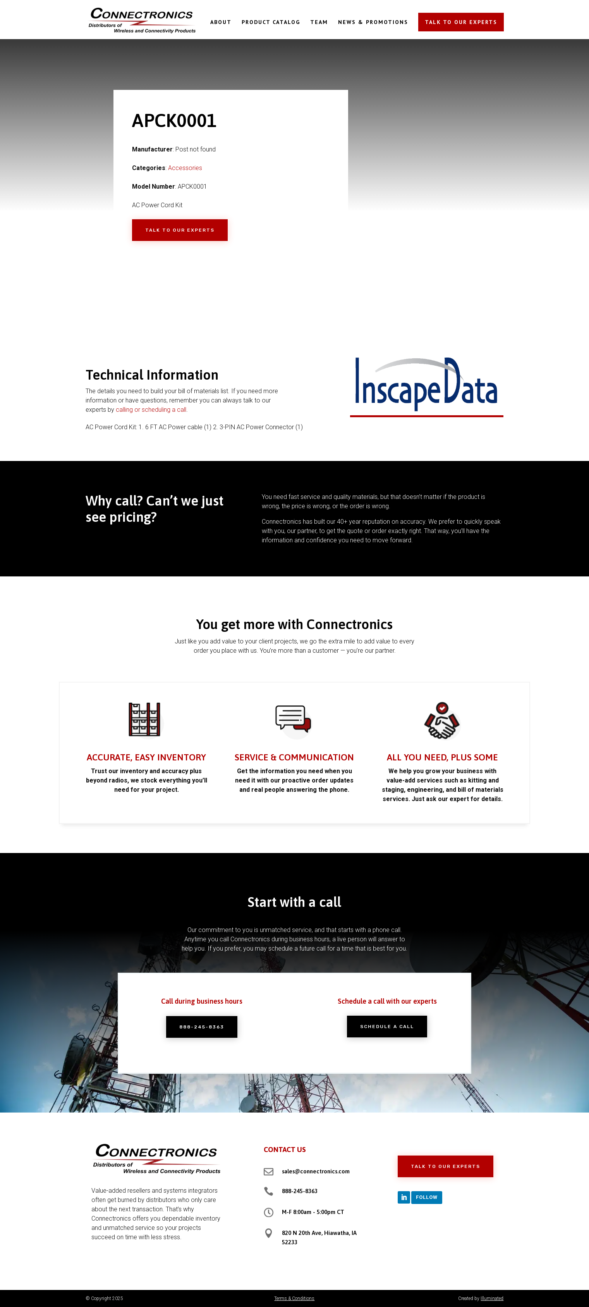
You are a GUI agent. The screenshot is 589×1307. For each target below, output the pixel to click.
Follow (427, 1197)
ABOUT (221, 22)
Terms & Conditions (294, 1298)
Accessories (185, 168)
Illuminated (492, 1298)
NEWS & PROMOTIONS (373, 22)
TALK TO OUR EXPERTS (461, 22)
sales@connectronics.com (316, 1171)
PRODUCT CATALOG (271, 22)
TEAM (319, 22)
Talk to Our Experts (180, 230)
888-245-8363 (300, 1191)
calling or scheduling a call (151, 409)
